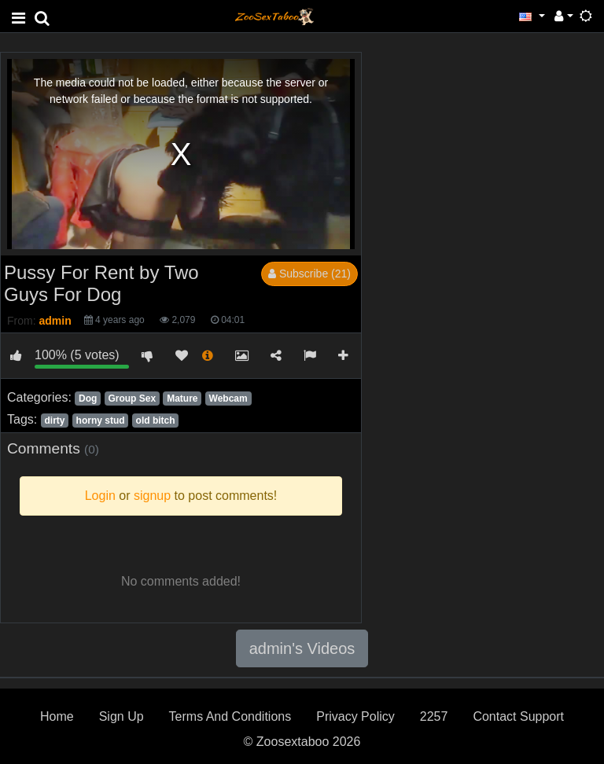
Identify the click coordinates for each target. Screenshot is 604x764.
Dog (88, 398)
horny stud (100, 420)
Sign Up (121, 716)
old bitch (155, 420)
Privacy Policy (355, 716)
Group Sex (132, 398)
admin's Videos (302, 648)
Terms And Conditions (230, 716)
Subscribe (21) (309, 273)
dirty (54, 420)
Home (57, 716)
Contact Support (518, 716)
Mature (182, 398)
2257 (434, 716)
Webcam (228, 398)
